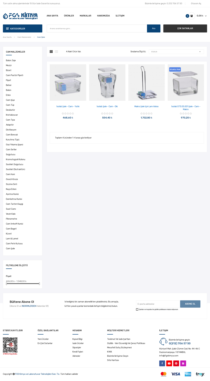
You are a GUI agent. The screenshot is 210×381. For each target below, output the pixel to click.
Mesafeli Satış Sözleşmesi (119, 347)
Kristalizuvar (12, 115)
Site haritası (113, 360)
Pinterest (176, 363)
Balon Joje (11, 60)
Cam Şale (10, 248)
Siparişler (76, 347)
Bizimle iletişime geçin (117, 356)
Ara (153, 28)
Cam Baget (11, 229)
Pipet (8, 80)
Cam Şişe (10, 100)
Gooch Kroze (12, 179)
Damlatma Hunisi (14, 199)
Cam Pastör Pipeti (14, 75)
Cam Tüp (10, 105)
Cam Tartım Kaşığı (14, 204)
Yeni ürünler (43, 339)
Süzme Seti (11, 184)
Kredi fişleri (77, 352)
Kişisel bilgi (77, 339)
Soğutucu (10, 154)
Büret (8, 70)
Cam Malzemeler (15, 52)
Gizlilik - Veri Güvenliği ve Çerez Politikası (126, 343)
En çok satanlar (45, 343)
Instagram (183, 363)
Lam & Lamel (12, 238)
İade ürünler (78, 343)
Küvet (9, 234)
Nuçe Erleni (11, 189)
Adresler (76, 356)
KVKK (109, 352)
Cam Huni (10, 174)
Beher (9, 85)
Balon (8, 90)
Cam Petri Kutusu (14, 243)
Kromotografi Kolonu (15, 159)
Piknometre (11, 219)
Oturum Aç (196, 3)
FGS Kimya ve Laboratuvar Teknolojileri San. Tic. (37, 374)
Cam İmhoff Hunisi (14, 224)
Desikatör (10, 110)
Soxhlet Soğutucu (14, 164)
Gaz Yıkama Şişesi (14, 144)
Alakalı (176, 51)
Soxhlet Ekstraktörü (15, 169)
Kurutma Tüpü (12, 139)
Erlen (8, 95)
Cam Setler (11, 149)
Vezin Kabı (10, 214)
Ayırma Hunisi (12, 194)
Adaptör (10, 125)
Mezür (9, 65)
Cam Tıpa (10, 120)
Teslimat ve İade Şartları (118, 339)
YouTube (169, 363)
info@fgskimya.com (168, 356)
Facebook (162, 363)
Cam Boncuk (12, 135)
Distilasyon (11, 130)
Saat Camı (11, 209)
